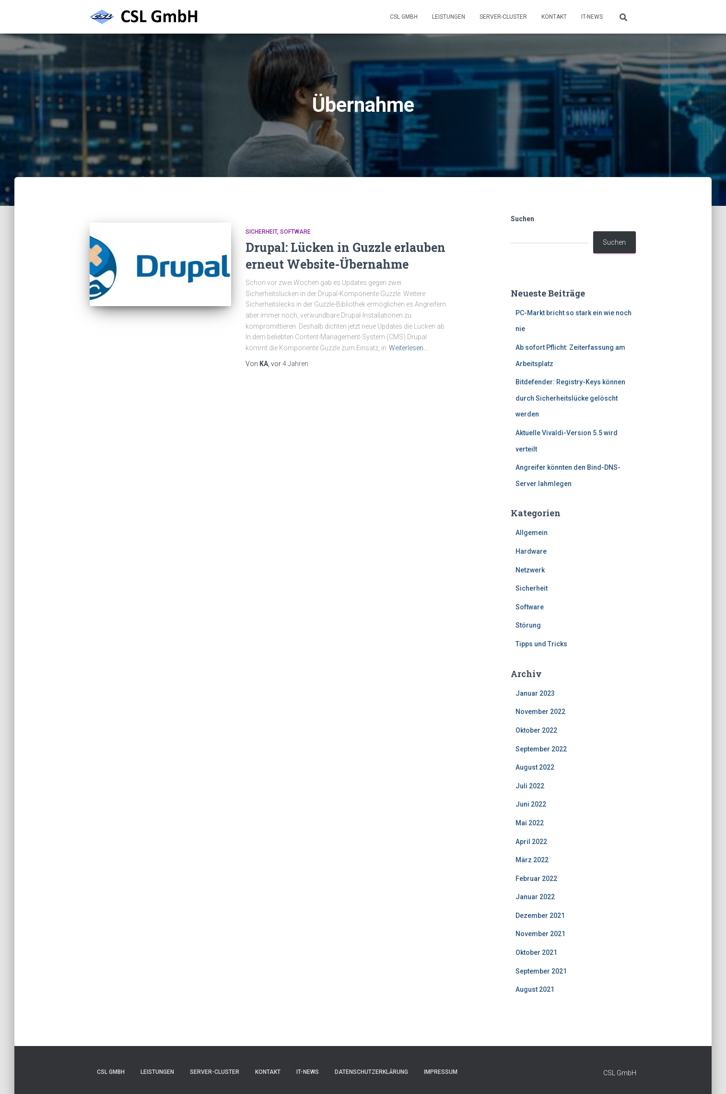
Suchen (522, 219)
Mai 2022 (529, 823)
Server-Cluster (503, 16)
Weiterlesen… (408, 348)
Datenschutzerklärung (371, 1072)
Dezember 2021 (540, 915)
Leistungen (448, 16)
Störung (528, 625)
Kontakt (554, 16)
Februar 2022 (536, 878)
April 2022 (531, 841)
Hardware (531, 551)
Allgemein (531, 532)
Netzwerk (530, 570)
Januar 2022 (535, 897)
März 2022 (532, 860)
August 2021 (534, 989)
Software (295, 231)
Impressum (440, 1072)
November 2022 (540, 711)
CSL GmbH (404, 16)
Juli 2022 (529, 786)
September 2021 (541, 971)
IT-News (592, 16)
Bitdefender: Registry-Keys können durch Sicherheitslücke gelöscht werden (570, 398)
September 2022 (541, 749)
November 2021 (540, 934)
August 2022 (534, 767)
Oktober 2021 (536, 952)
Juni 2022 (530, 804)
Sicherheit (261, 231)
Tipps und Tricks (541, 644)
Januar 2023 (535, 693)
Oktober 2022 (536, 730)
